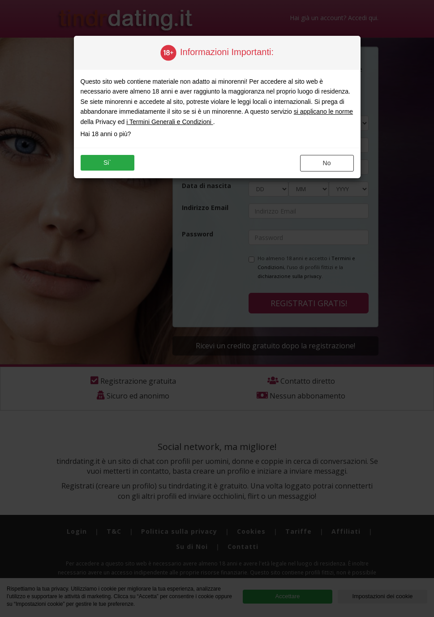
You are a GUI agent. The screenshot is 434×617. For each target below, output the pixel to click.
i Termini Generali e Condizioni (169, 121)
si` (107, 162)
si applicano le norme (323, 111)
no (327, 163)
